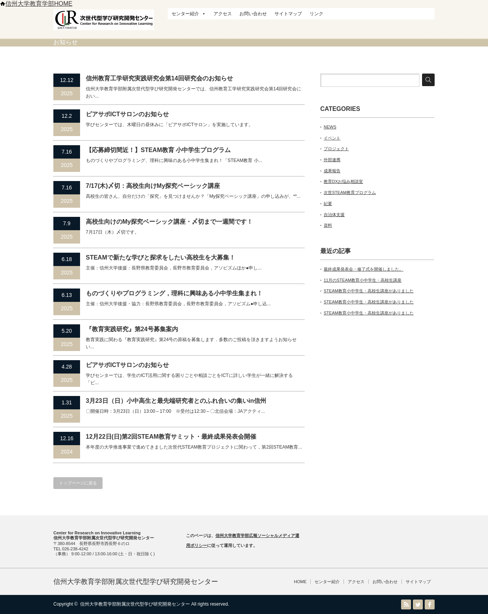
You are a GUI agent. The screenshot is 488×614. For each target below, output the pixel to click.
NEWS (330, 127)
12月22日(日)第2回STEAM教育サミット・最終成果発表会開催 (171, 436)
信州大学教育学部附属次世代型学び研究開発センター (135, 581)
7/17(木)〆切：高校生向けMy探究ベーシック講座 (153, 186)
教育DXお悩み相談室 (343, 181)
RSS (406, 604)
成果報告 (332, 170)
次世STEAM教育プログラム (350, 192)
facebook (430, 604)
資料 (328, 225)
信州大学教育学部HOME (36, 3)
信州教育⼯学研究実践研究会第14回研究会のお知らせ (159, 78)
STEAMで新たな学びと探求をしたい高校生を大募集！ (160, 257)
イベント (332, 138)
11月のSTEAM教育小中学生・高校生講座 (362, 280)
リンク (316, 13)
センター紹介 (189, 13)
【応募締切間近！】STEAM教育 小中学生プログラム (158, 150)
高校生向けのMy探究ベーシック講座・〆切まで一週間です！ (169, 221)
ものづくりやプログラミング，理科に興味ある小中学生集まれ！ (174, 293)
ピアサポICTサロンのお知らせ (127, 114)
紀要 (328, 203)
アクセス (223, 13)
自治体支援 (334, 214)
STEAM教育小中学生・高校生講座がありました (369, 291)
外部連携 (332, 159)
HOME (300, 581)
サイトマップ (288, 13)
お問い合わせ (253, 13)
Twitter (418, 604)
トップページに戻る (78, 483)
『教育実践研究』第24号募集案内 (132, 329)
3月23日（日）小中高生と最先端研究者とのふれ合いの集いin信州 (176, 401)
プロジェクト (336, 148)
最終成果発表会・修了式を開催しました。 (363, 269)
